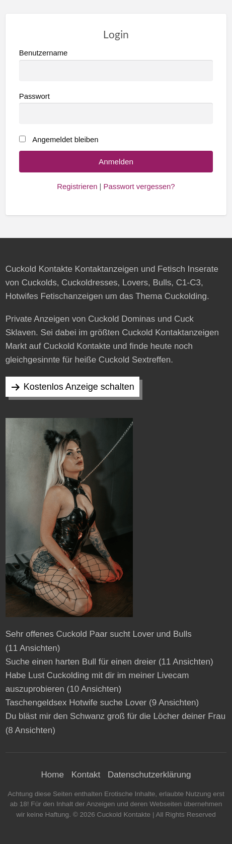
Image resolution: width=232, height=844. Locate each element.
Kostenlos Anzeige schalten (79, 387)
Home (52, 774)
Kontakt (86, 774)
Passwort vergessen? (139, 187)
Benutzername (116, 65)
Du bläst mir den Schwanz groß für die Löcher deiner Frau (115, 716)
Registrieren (77, 187)
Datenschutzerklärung (149, 774)
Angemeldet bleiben (65, 140)
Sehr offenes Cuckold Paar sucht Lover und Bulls (99, 634)
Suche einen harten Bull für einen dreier (81, 662)
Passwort (116, 108)
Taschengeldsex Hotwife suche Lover (76, 702)
